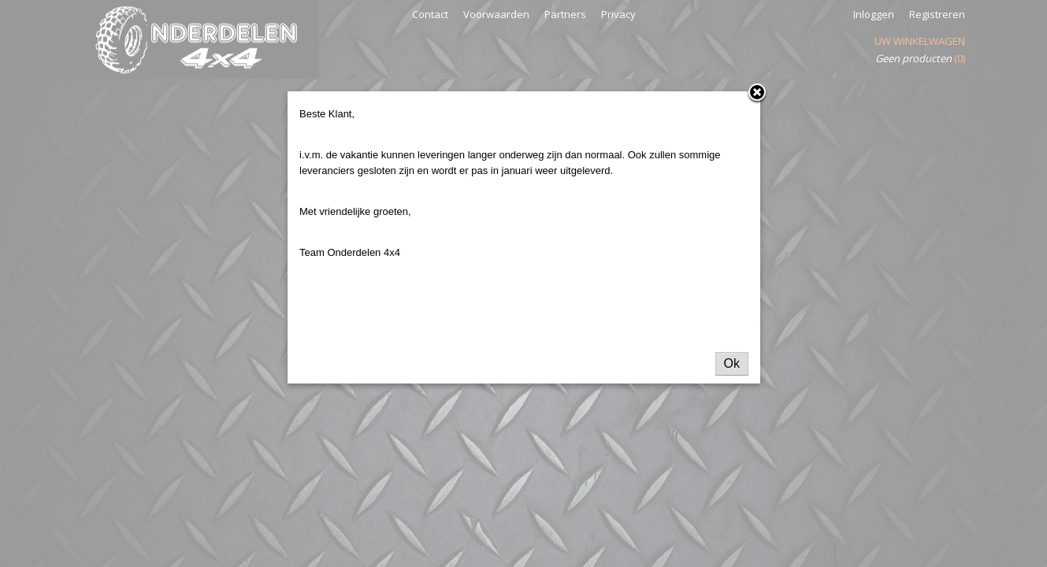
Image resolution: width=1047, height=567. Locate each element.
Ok (732, 363)
